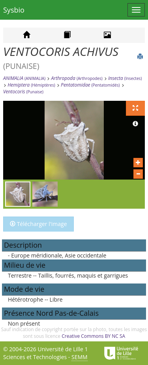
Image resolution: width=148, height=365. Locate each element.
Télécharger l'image (38, 224)
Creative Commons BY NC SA (93, 336)
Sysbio (13, 10)
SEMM (79, 357)
